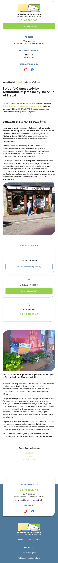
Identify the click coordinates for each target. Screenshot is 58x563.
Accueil (19, 82)
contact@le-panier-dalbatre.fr (29, 500)
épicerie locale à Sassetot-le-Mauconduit (22, 106)
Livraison (29, 453)
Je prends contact (29, 26)
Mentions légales (29, 553)
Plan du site (29, 547)
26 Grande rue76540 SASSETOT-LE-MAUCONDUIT (29, 42)
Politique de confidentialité (29, 558)
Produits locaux (29, 460)
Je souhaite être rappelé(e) (29, 267)
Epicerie (29, 456)
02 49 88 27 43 (29, 20)
